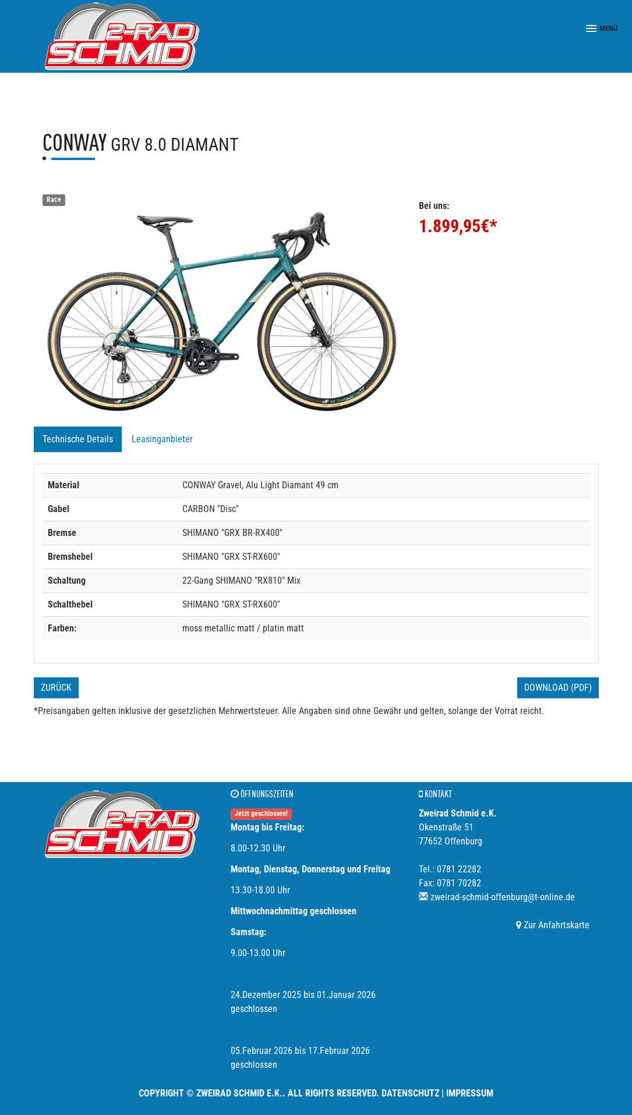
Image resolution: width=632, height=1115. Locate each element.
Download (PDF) (558, 687)
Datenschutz (410, 1093)
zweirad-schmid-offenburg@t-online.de (502, 897)
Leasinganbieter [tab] (162, 439)
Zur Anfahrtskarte (552, 925)
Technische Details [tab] (78, 439)
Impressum (469, 1093)
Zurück (56, 687)
